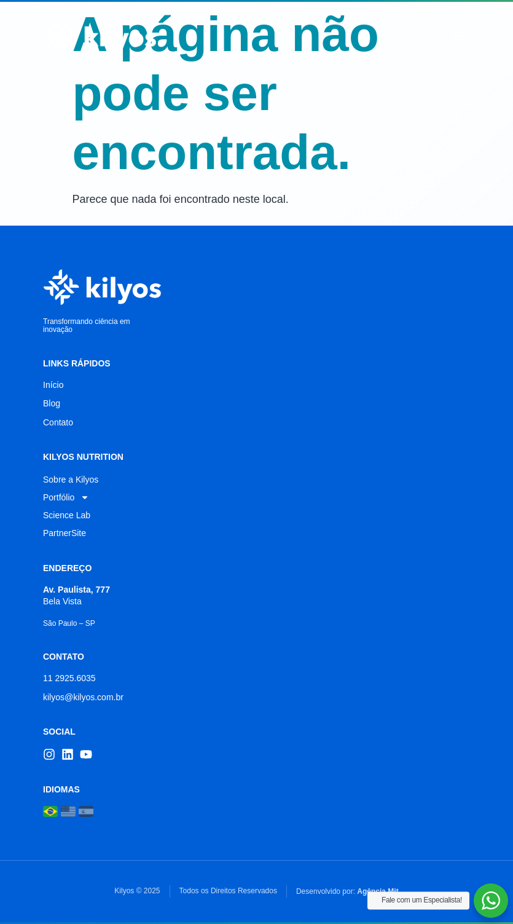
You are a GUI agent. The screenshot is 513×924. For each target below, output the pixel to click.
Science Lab (66, 515)
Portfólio (66, 497)
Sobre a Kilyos (70, 479)
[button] (459, 36)
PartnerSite (64, 533)
